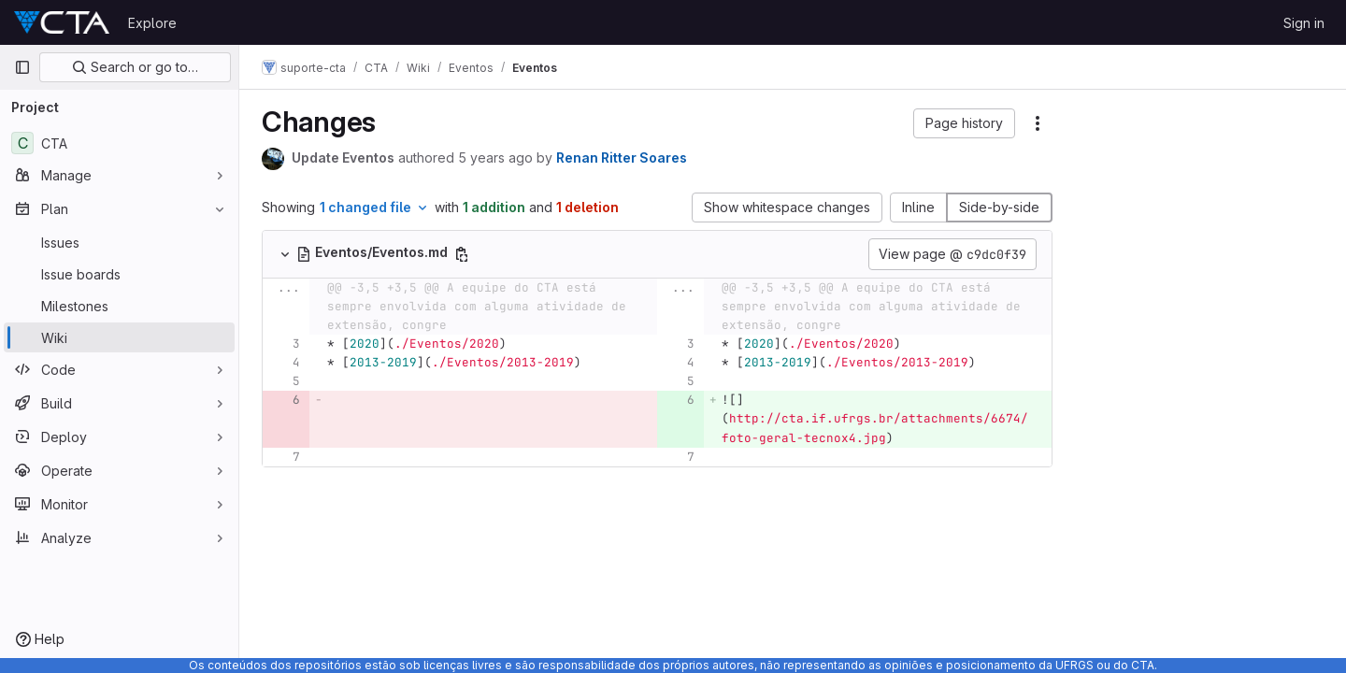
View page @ (952, 254)
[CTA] (119, 143)
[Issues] (119, 242)
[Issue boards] (119, 274)
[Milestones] (119, 306)
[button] (964, 123)
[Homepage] (61, 22)
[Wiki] (119, 337)
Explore (152, 23)
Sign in (1304, 23)
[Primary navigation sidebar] (22, 67)
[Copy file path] (462, 254)
